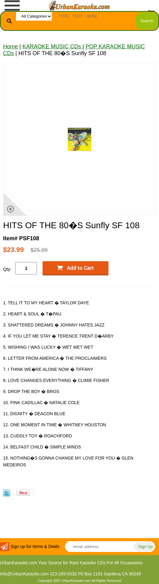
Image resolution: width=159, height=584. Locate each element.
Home (10, 46)
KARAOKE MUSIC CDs (52, 46)
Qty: (7, 269)
